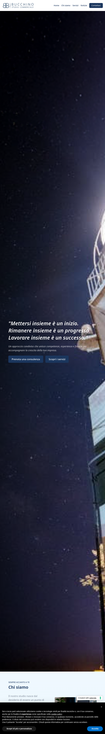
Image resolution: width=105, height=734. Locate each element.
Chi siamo (65, 5)
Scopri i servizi (57, 359)
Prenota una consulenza (26, 359)
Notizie (84, 5)
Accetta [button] (94, 729)
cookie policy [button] (56, 714)
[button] (101, 707)
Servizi (75, 5)
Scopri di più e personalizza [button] (19, 729)
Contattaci (96, 5)
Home (56, 5)
